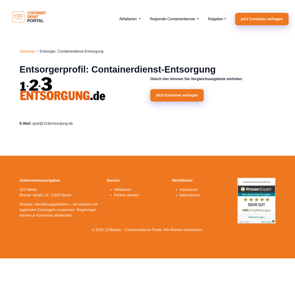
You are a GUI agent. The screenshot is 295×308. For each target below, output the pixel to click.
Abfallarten (128, 19)
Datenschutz (189, 195)
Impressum (188, 190)
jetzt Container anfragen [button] (262, 19)
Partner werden (126, 195)
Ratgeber (215, 19)
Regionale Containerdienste (173, 19)
